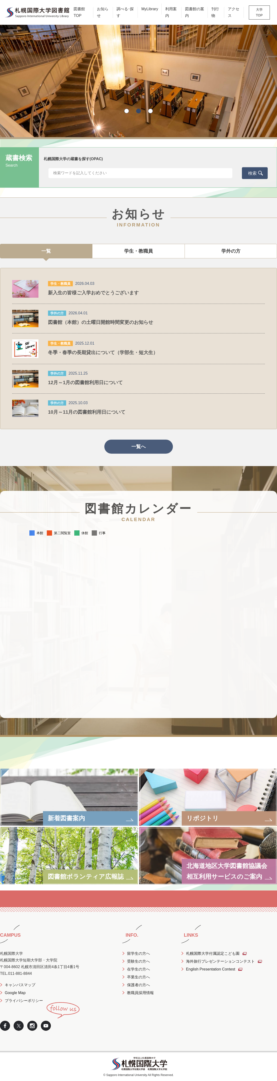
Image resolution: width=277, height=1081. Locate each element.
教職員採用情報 (140, 993)
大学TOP (259, 12)
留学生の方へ (138, 953)
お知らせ (102, 12)
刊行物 (215, 12)
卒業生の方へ (138, 977)
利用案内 (171, 12)
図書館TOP (79, 12)
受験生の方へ (138, 961)
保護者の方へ (138, 985)
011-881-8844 (20, 973)
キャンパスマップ (20, 985)
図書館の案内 (194, 12)
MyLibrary (149, 9)
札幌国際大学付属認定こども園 (213, 953)
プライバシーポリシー (24, 1001)
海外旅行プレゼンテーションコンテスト (220, 961)
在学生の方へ (138, 969)
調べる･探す (125, 12)
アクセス (233, 12)
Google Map (15, 993)
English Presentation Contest (210, 969)
